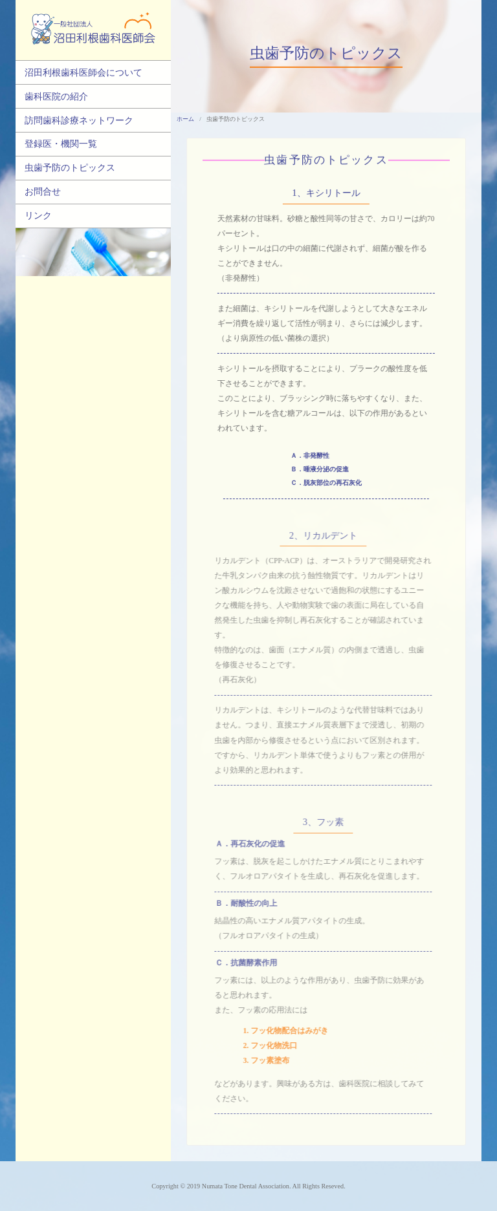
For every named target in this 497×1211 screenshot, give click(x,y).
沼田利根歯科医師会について (83, 72)
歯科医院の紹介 (56, 96)
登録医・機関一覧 (61, 143)
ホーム (185, 119)
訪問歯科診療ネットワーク (79, 120)
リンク (38, 215)
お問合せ (43, 191)
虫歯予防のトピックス (70, 167)
